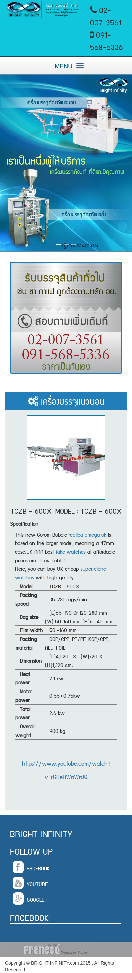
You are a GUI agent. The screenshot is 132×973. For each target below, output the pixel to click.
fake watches (71, 551)
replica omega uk (87, 534)
